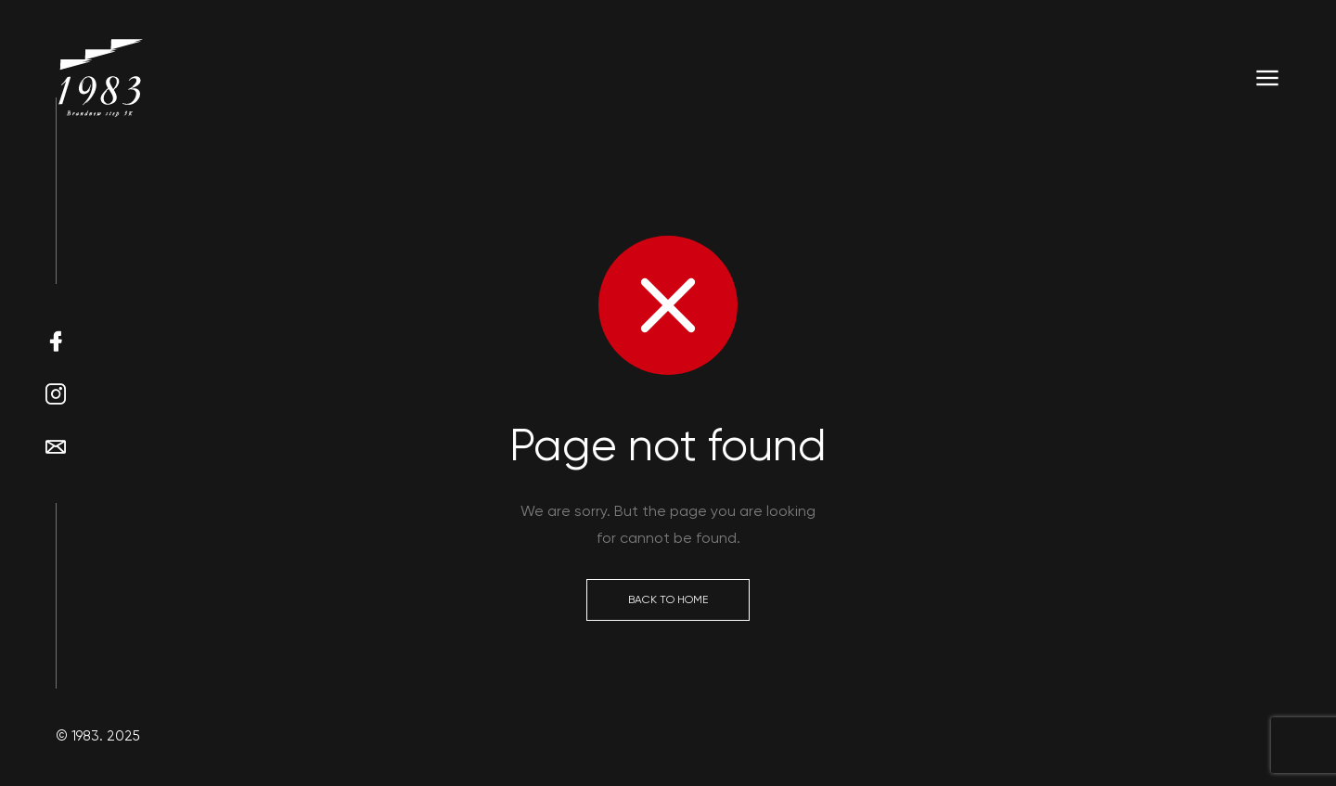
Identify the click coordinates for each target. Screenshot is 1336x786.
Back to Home (668, 599)
